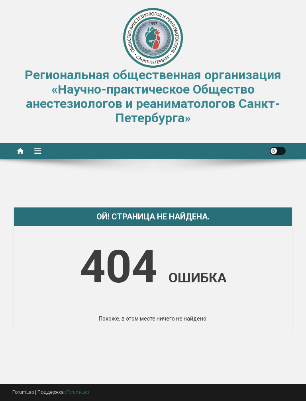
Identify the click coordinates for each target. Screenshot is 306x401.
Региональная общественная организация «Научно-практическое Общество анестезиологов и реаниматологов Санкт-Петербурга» (153, 96)
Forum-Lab (77, 392)
